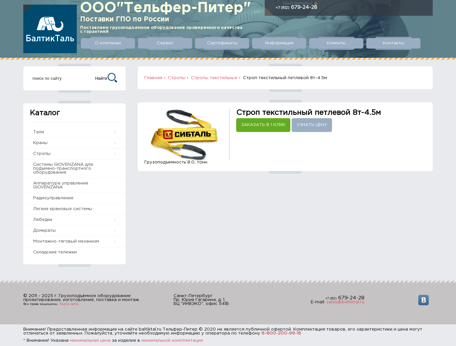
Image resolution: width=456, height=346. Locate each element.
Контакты (393, 43)
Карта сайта (69, 304)
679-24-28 (296, 7)
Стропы (42, 154)
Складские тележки (55, 252)
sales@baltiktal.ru (345, 302)
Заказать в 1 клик (263, 125)
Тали (38, 132)
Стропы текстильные (214, 78)
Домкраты (44, 230)
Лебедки (42, 220)
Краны (40, 143)
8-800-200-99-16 (281, 333)
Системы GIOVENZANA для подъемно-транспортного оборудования (63, 168)
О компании (108, 43)
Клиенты (336, 43)
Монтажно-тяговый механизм (66, 241)
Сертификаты (222, 43)
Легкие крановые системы (62, 209)
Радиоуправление (53, 198)
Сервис (165, 43)
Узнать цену (312, 125)
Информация (279, 43)
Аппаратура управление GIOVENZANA (60, 185)
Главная (153, 78)
